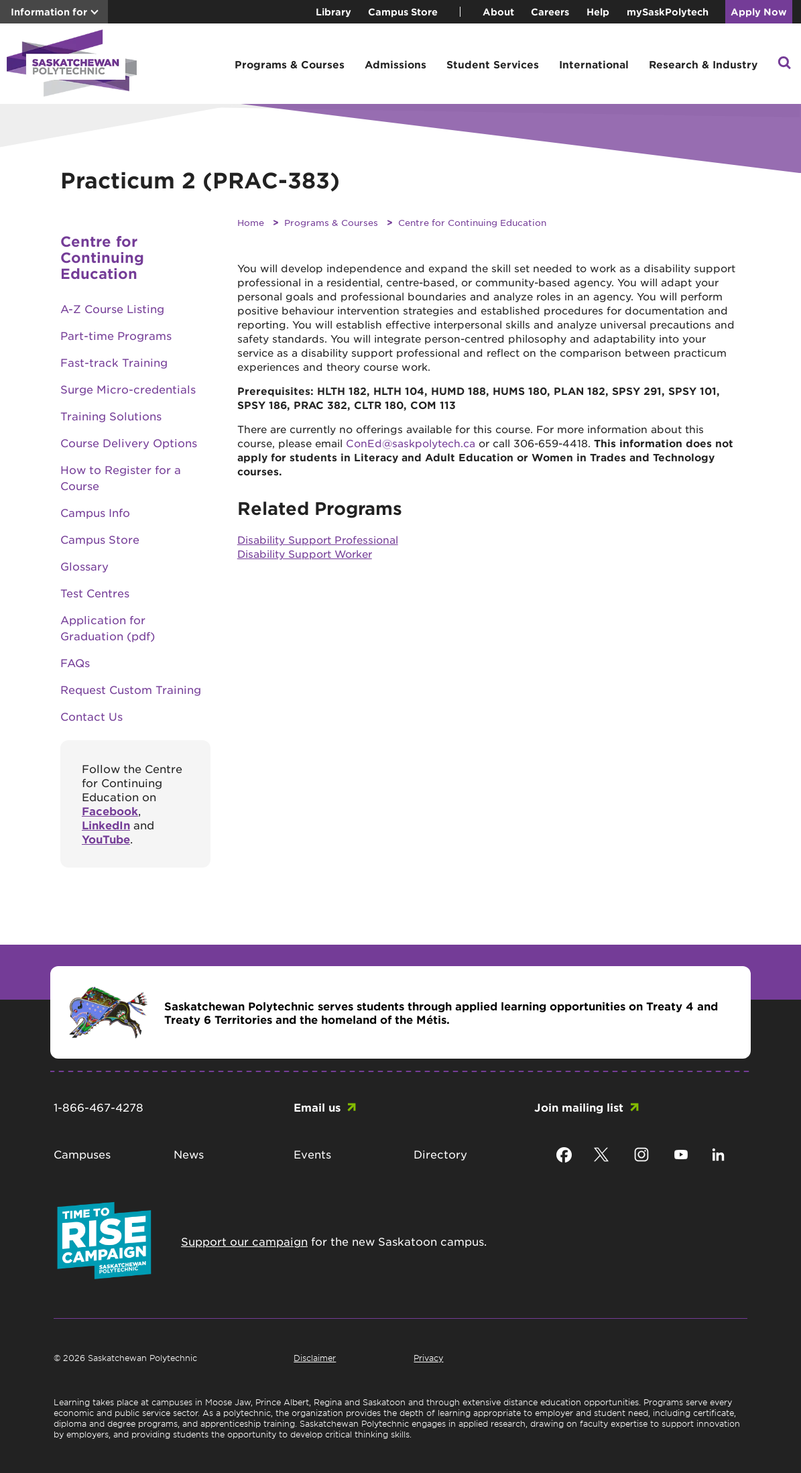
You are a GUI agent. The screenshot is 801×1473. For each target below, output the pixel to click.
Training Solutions (111, 415)
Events (312, 1154)
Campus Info (95, 512)
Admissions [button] (395, 64)
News (189, 1154)
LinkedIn (106, 824)
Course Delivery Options (128, 442)
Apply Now (759, 11)
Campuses (82, 1154)
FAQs (75, 662)
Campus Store (403, 11)
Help (598, 11)
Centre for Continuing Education (472, 222)
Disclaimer (315, 1357)
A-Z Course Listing (112, 308)
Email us (317, 1107)
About (498, 11)
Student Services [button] (492, 64)
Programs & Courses (331, 222)
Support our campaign (244, 1241)
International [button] (594, 64)
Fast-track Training (114, 362)
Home (250, 222)
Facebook (110, 810)
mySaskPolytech (667, 11)
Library (333, 11)
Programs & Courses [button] (290, 64)
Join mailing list (578, 1107)
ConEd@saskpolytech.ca (410, 442)
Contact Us (91, 716)
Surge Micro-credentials (128, 389)
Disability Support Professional (317, 539)
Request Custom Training (130, 689)
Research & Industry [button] (703, 64)
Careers (550, 11)
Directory (440, 1154)
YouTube (106, 838)
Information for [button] (49, 11)
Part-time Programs (116, 335)
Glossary (84, 566)
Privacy (428, 1357)
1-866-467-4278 (98, 1107)
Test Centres (94, 592)
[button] (784, 64)
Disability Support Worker (304, 553)
